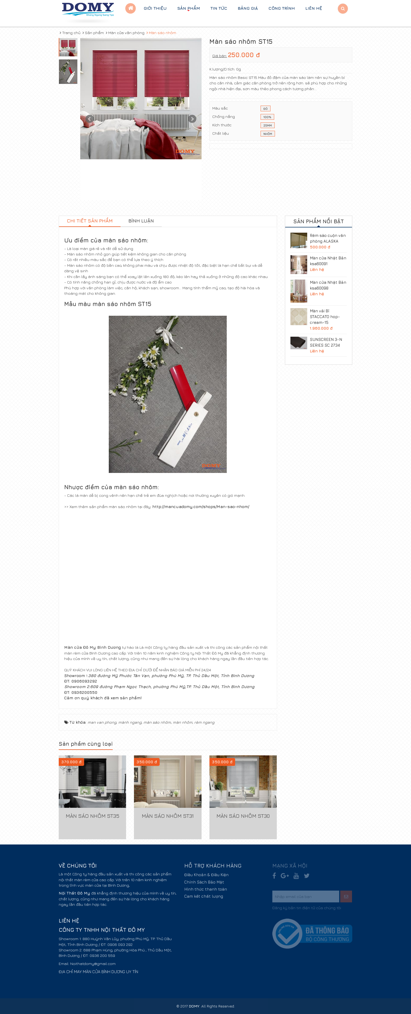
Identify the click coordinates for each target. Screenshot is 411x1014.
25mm (267, 125)
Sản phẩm (188, 9)
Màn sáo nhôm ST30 (243, 816)
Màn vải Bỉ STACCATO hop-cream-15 (325, 317)
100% (267, 117)
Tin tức (218, 8)
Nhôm (268, 134)
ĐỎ (265, 109)
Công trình (281, 8)
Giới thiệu (155, 8)
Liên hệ (313, 8)
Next (192, 119)
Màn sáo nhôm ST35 (92, 816)
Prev (89, 119)
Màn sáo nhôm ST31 (168, 816)
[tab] (90, 221)
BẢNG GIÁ (248, 8)
